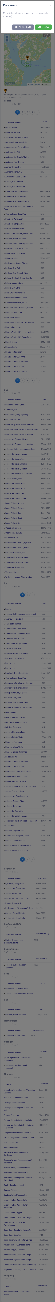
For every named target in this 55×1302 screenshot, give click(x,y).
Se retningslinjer (23, 27)
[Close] (50, 5)
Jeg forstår (43, 27)
